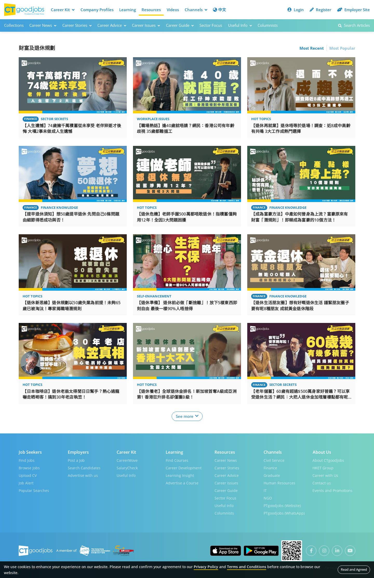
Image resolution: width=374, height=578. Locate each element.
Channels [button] (196, 9)
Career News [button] (42, 25)
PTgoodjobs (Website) (282, 505)
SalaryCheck (127, 467)
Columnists (268, 25)
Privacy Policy (206, 566)
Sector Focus (210, 25)
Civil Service (274, 460)
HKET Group (322, 467)
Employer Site (353, 9)
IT (265, 490)
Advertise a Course (182, 482)
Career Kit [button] (63, 9)
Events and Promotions (332, 490)
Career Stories (227, 467)
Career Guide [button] (180, 25)
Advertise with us (83, 475)
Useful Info (126, 475)
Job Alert (26, 482)
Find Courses (177, 460)
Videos (173, 9)
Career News (226, 460)
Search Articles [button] (354, 25)
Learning (127, 9)
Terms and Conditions (246, 566)
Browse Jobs (29, 467)
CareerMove (127, 460)
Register (320, 9)
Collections (14, 25)
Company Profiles (97, 9)
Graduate (272, 475)
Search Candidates (84, 467)
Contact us (321, 482)
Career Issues (226, 482)
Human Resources (279, 482)
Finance (270, 467)
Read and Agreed (354, 569)
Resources (151, 9)
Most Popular (342, 47)
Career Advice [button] (111, 25)
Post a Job (76, 460)
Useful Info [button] (240, 25)
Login (296, 9)
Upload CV (28, 475)
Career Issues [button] (146, 25)
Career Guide (226, 490)
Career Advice (227, 475)
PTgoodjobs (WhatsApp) (284, 512)
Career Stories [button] (77, 25)
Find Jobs (27, 460)
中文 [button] (219, 9)
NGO (268, 497)
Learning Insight (180, 475)
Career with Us (325, 475)
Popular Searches (34, 490)
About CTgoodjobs (328, 460)
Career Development (184, 467)
